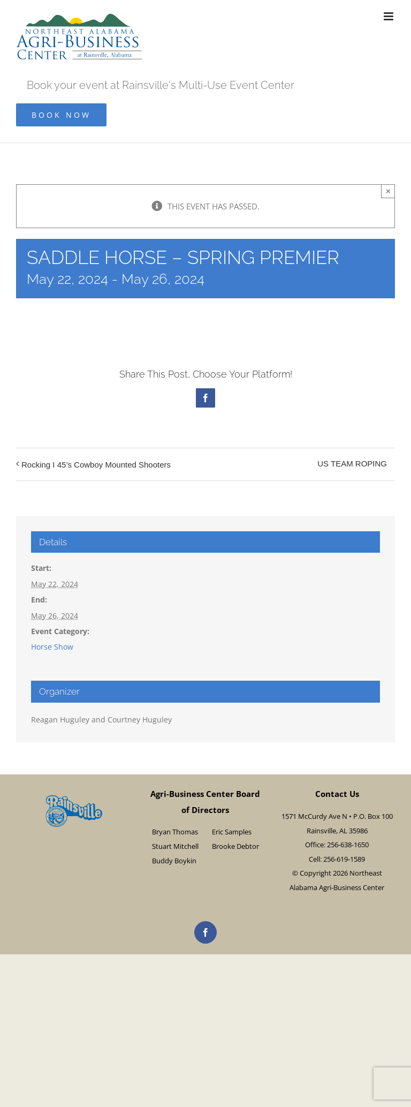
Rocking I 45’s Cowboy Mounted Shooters (96, 464)
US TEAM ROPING (352, 463)
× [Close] (388, 190)
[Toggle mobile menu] (389, 16)
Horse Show (52, 647)
